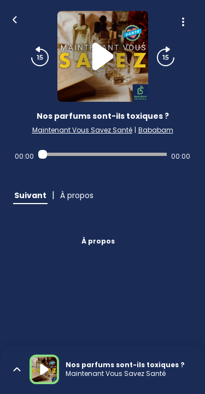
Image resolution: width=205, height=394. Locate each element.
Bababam (155, 130)
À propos (98, 241)
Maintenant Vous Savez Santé (82, 130)
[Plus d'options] (183, 22)
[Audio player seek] (102, 154)
